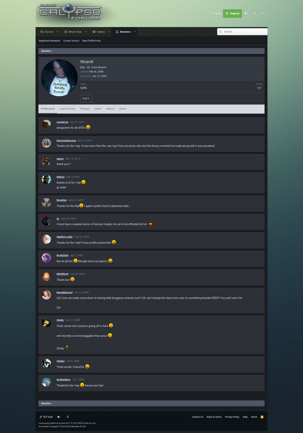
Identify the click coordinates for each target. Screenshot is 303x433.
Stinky (60, 320)
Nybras (61, 177)
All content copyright (62, 426)
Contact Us (197, 417)
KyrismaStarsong (66, 140)
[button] (58, 32)
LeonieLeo (62, 122)
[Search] (263, 13)
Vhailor (61, 361)
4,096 (83, 88)
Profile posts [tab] (48, 108)
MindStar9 (62, 274)
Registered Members (49, 41)
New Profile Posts (92, 41)
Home (254, 417)
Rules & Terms (214, 417)
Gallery (102, 32)
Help (245, 417)
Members (126, 32)
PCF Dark (46, 417)
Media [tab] (97, 108)
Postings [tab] (85, 108)
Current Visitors (71, 41)
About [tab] (122, 108)
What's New (76, 32)
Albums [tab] (110, 108)
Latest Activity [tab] (67, 108)
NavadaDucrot (65, 292)
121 (259, 88)
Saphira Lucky (64, 237)
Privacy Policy (232, 417)
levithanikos (63, 379)
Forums (50, 32)
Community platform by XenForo (67, 423)
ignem (60, 158)
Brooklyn (62, 200)
